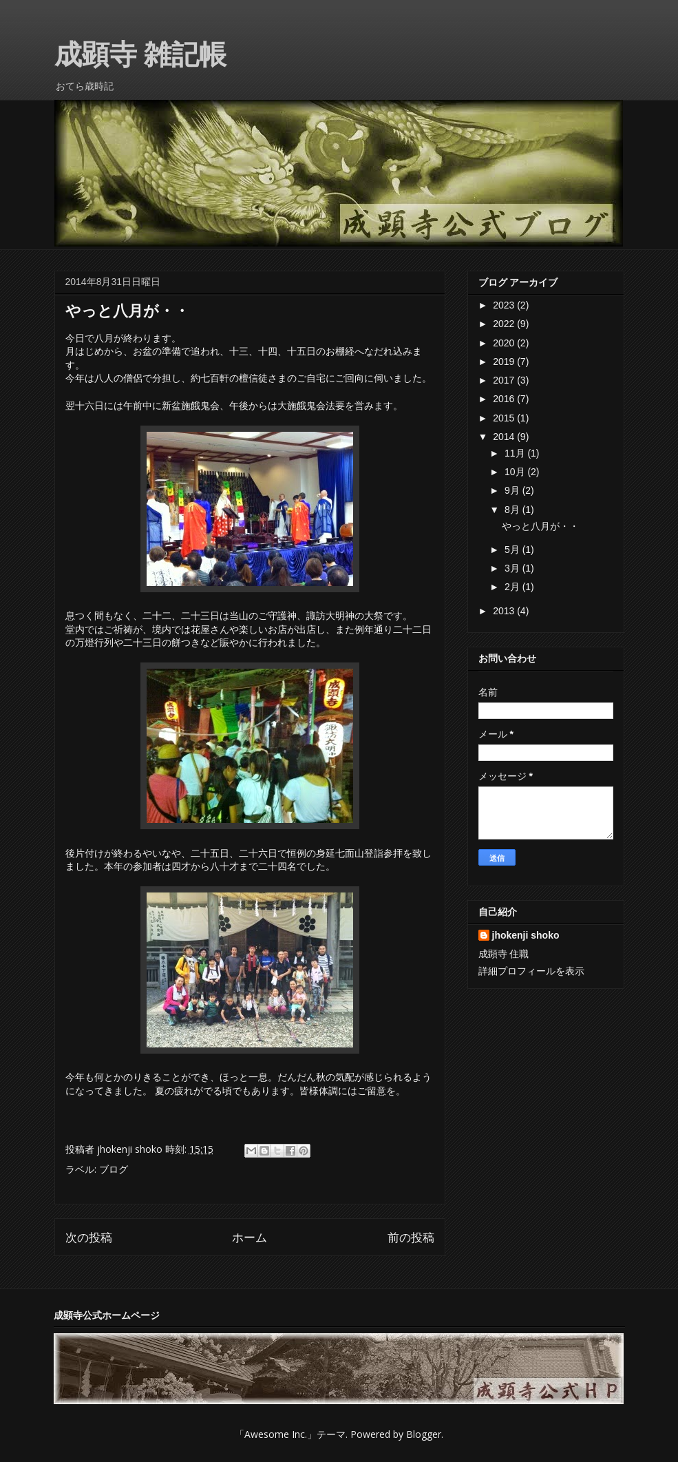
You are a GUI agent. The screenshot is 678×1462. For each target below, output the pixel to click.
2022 (505, 323)
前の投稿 (411, 1237)
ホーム (249, 1237)
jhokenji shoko (526, 935)
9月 (513, 490)
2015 (505, 418)
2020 (505, 342)
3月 (513, 568)
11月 (516, 453)
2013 (505, 610)
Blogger (423, 1434)
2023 (505, 305)
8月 (513, 509)
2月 (513, 586)
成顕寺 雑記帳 (140, 54)
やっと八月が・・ (540, 526)
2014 (505, 436)
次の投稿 (88, 1237)
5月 (513, 549)
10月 (516, 471)
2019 (505, 361)
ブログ (113, 1169)
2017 (505, 380)
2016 (505, 398)
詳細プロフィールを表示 (531, 971)
